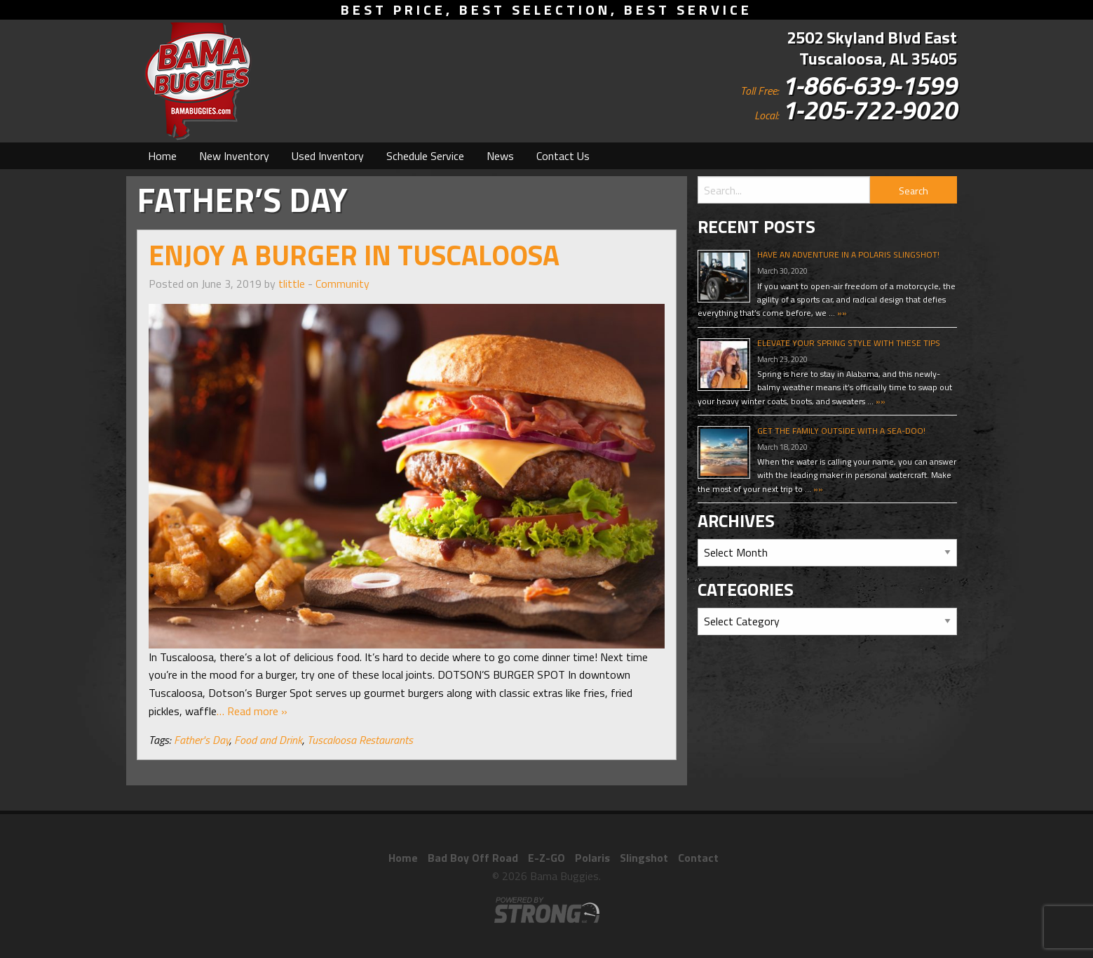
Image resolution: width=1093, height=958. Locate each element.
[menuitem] (162, 155)
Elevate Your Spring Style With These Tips (848, 343)
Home (162, 155)
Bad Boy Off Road (473, 857)
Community (342, 283)
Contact (698, 857)
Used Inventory (328, 155)
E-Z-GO (546, 857)
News (500, 155)
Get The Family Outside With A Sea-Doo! (841, 430)
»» (841, 312)
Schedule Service (425, 155)
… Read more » (252, 711)
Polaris (592, 857)
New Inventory (234, 155)
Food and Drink (268, 739)
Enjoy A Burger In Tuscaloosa (354, 255)
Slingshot (644, 857)
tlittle (291, 283)
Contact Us (563, 155)
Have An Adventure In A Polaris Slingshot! (848, 254)
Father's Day (201, 739)
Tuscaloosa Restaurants (360, 739)
